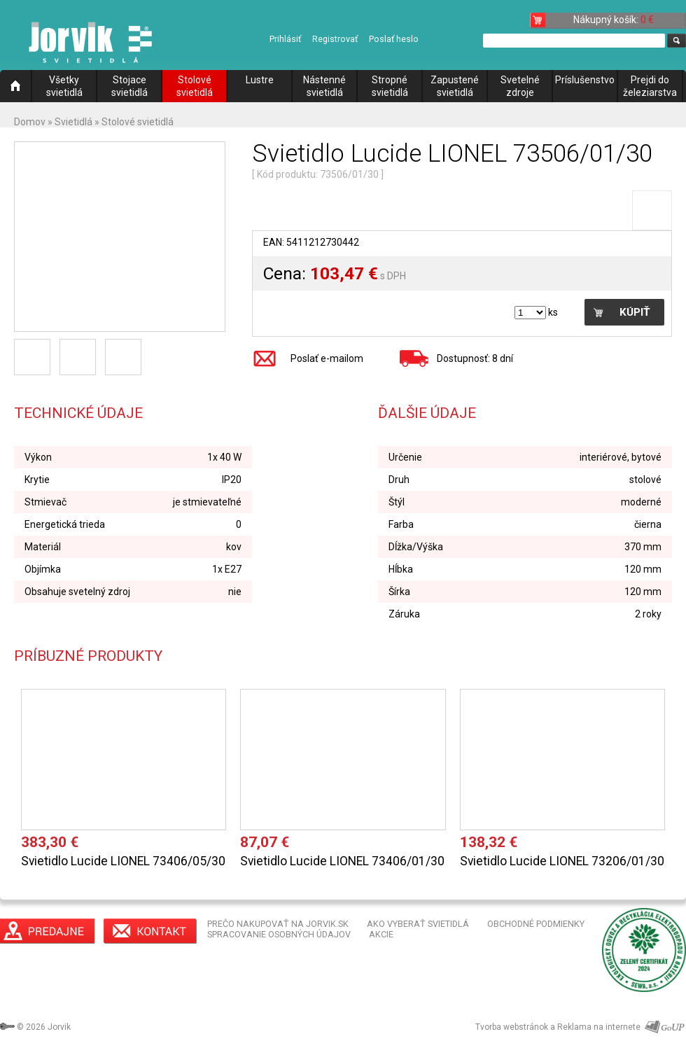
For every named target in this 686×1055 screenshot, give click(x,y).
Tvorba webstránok (511, 1027)
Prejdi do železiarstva (650, 86)
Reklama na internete (598, 1027)
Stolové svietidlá (194, 86)
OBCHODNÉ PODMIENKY (535, 923)
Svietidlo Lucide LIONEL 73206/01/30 (562, 861)
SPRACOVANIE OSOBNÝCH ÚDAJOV (279, 934)
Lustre (260, 79)
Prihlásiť (285, 39)
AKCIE (381, 934)
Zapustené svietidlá (454, 86)
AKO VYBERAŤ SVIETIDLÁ (418, 923)
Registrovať (335, 39)
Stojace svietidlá (129, 86)
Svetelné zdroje (520, 86)
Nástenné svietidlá (324, 86)
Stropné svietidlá (390, 86)
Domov (30, 121)
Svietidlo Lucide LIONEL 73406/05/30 (123, 861)
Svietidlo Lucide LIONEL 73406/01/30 (342, 861)
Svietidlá (73, 121)
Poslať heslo (394, 39)
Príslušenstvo (585, 79)
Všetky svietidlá (64, 86)
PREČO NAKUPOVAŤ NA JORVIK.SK (278, 923)
